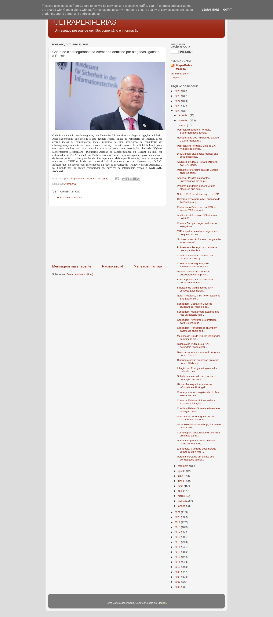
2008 (178, 577)
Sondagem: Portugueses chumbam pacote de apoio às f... (197, 329)
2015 (178, 542)
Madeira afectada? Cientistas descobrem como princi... (193, 273)
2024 (178, 101)
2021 (178, 512)
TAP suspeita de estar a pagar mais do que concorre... (197, 233)
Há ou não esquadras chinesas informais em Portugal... (194, 386)
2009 (178, 572)
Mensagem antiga (148, 266)
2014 (178, 547)
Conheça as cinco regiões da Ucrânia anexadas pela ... (198, 394)
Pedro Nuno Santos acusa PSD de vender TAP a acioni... (197, 209)
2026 (178, 91)
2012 (178, 557)
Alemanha (70, 183)
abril (180, 491)
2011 (178, 562)
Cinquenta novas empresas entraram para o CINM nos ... (198, 361)
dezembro (184, 115)
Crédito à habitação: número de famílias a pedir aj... (195, 257)
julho (181, 476)
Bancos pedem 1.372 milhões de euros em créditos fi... (195, 281)
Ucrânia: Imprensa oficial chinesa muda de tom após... (196, 442)
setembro (183, 466)
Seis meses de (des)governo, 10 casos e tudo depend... (195, 418)
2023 (178, 106)
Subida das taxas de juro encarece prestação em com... (197, 378)
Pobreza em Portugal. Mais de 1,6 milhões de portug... (196, 147)
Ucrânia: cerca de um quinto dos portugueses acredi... (195, 458)
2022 (178, 110)
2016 (178, 537)
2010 (178, 566)
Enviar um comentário (69, 197)
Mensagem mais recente (71, 266)
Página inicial (112, 266)
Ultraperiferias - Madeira (183, 67)
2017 (178, 532)
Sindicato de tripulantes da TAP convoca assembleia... (195, 289)
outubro (182, 125)
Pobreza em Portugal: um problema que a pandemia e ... (197, 249)
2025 (178, 96)
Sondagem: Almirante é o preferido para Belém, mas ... (197, 321)
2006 (178, 587)
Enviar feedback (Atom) (80, 274)
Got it (227, 9)
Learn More (210, 9)
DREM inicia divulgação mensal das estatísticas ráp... (197, 155)
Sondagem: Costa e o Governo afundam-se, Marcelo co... (194, 305)
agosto (182, 471)
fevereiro (183, 501)
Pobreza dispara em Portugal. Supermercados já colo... (194, 131)
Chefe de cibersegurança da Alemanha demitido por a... (193, 265)
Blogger (162, 602)
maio (181, 486)
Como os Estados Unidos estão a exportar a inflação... (196, 402)
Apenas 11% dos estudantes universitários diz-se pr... (193, 179)
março (181, 495)
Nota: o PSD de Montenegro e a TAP (198, 194)
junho (181, 480)
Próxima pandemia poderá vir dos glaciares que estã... (196, 187)
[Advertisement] (107, 235)
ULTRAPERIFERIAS (85, 22)
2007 (178, 581)
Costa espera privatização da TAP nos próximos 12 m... (198, 434)
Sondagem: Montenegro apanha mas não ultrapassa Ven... (198, 313)
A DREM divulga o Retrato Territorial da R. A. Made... (197, 163)
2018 (178, 527)
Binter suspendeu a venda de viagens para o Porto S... (198, 354)
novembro (184, 120)
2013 (178, 552)
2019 (178, 522)
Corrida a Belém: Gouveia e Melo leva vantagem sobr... (198, 410)
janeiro (182, 505)
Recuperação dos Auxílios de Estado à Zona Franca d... (198, 139)
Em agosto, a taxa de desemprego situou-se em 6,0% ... (196, 450)
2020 (178, 517)
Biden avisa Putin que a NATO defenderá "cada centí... (194, 345)
